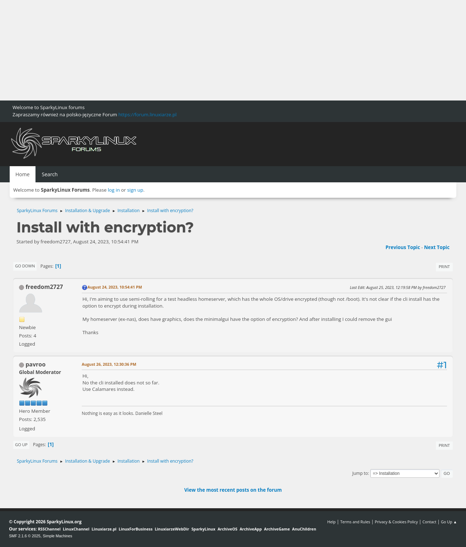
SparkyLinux (203, 529)
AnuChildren (304, 529)
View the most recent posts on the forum (233, 490)
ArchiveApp (250, 529)
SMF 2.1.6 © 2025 (25, 536)
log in (114, 190)
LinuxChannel (76, 529)
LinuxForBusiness (135, 529)
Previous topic (402, 247)
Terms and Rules (355, 521)
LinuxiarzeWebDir (172, 529)
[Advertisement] (215, 50)
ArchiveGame (277, 529)
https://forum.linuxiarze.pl (147, 114)
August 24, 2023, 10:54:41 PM (114, 287)
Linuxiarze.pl (104, 529)
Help (331, 521)
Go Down (25, 265)
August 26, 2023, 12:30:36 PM (109, 364)
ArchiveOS (227, 529)
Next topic (437, 247)
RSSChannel (49, 529)
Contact (429, 521)
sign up (135, 190)
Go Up (21, 444)
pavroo (35, 364)
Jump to (360, 473)
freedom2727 (44, 287)
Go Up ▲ (449, 521)
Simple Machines (57, 536)
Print (444, 266)
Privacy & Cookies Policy (396, 521)
